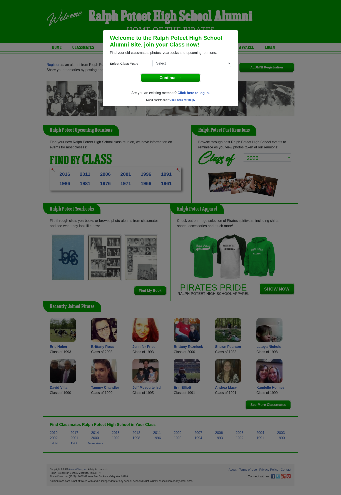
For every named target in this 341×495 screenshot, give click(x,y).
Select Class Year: (124, 63)
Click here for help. (182, 99)
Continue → (171, 78)
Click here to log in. (193, 93)
